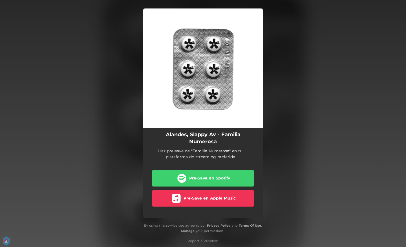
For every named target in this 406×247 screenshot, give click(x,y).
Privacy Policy (218, 225)
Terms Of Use (250, 225)
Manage (188, 231)
